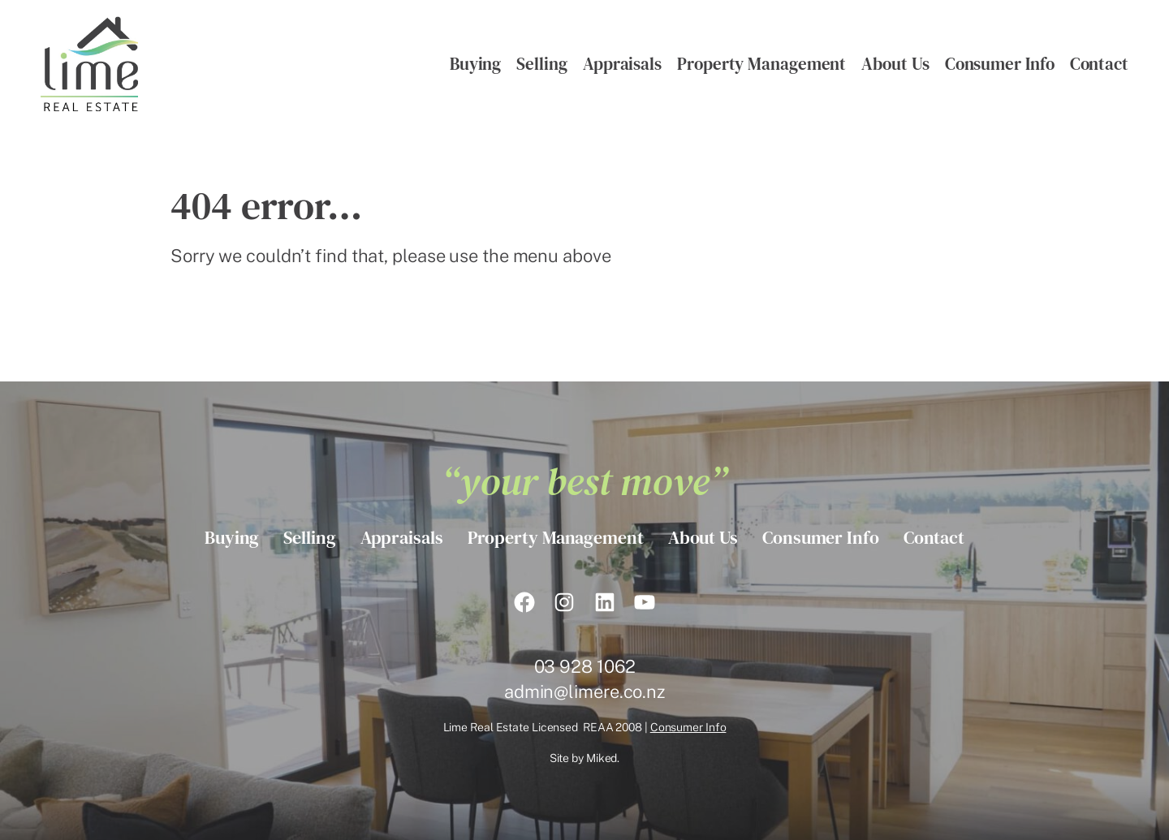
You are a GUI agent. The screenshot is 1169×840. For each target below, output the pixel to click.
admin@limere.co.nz (584, 691)
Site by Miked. (585, 758)
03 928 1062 (585, 666)
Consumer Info (688, 727)
